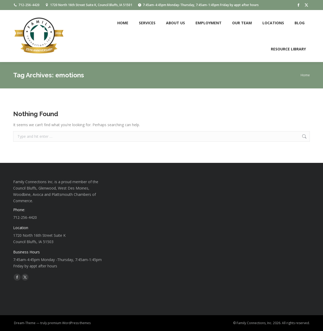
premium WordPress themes (69, 323)
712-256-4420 (26, 5)
